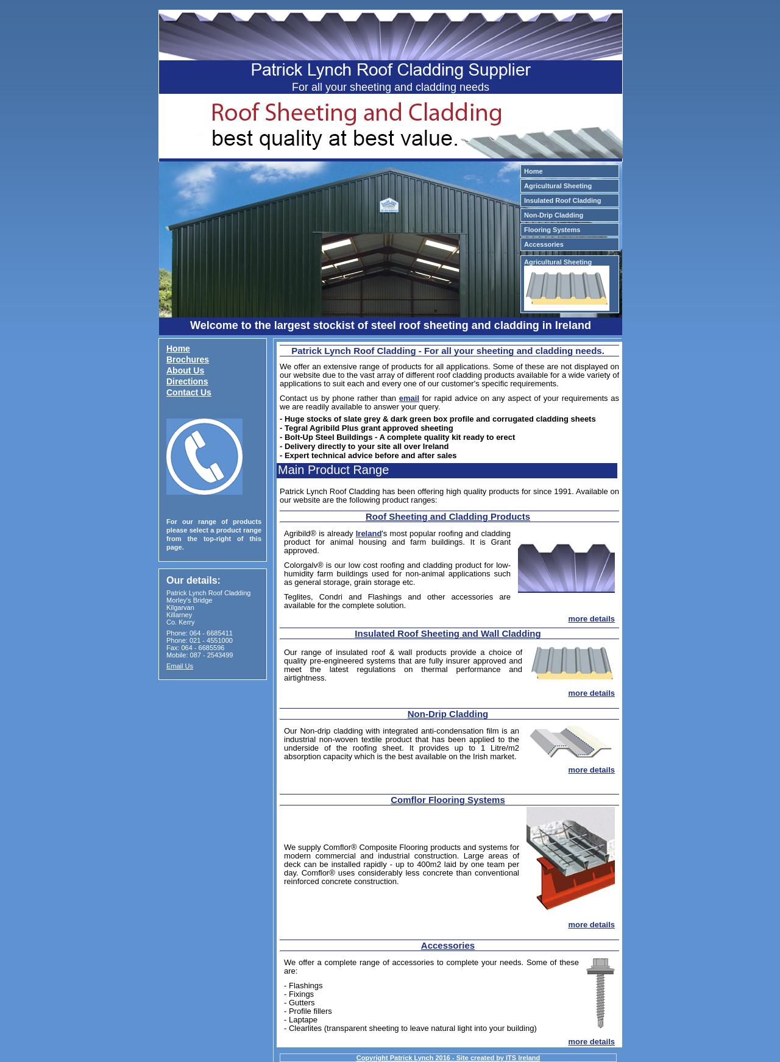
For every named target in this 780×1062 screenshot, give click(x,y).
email (409, 398)
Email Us (179, 666)
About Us (185, 370)
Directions (187, 381)
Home (178, 348)
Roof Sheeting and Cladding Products (448, 516)
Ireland (369, 533)
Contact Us (188, 392)
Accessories (448, 945)
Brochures (187, 359)
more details (591, 618)
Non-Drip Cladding (448, 714)
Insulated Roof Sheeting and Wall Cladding (448, 633)
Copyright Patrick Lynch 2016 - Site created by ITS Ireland (448, 1057)
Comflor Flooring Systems (448, 800)
